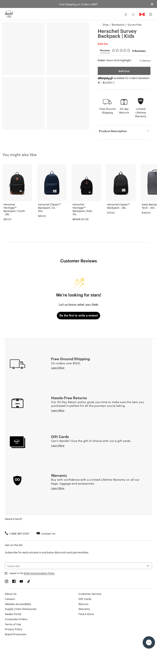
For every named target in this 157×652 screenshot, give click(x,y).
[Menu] (150, 14)
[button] (125, 14)
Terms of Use (13, 624)
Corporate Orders (16, 619)
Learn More (57, 367)
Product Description (113, 131)
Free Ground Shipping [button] (107, 110)
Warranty (84, 609)
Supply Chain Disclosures (20, 609)
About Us (10, 593)
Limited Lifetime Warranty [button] (140, 112)
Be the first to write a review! (78, 316)
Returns (83, 604)
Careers (10, 599)
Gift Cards (84, 599)
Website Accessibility (18, 604)
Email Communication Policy (39, 573)
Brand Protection (15, 634)
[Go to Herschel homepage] (9, 14)
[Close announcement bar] (152, 4)
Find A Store (86, 614)
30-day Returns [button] (124, 110)
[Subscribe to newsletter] (78, 566)
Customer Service (89, 593)
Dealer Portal (13, 614)
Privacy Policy (13, 629)
